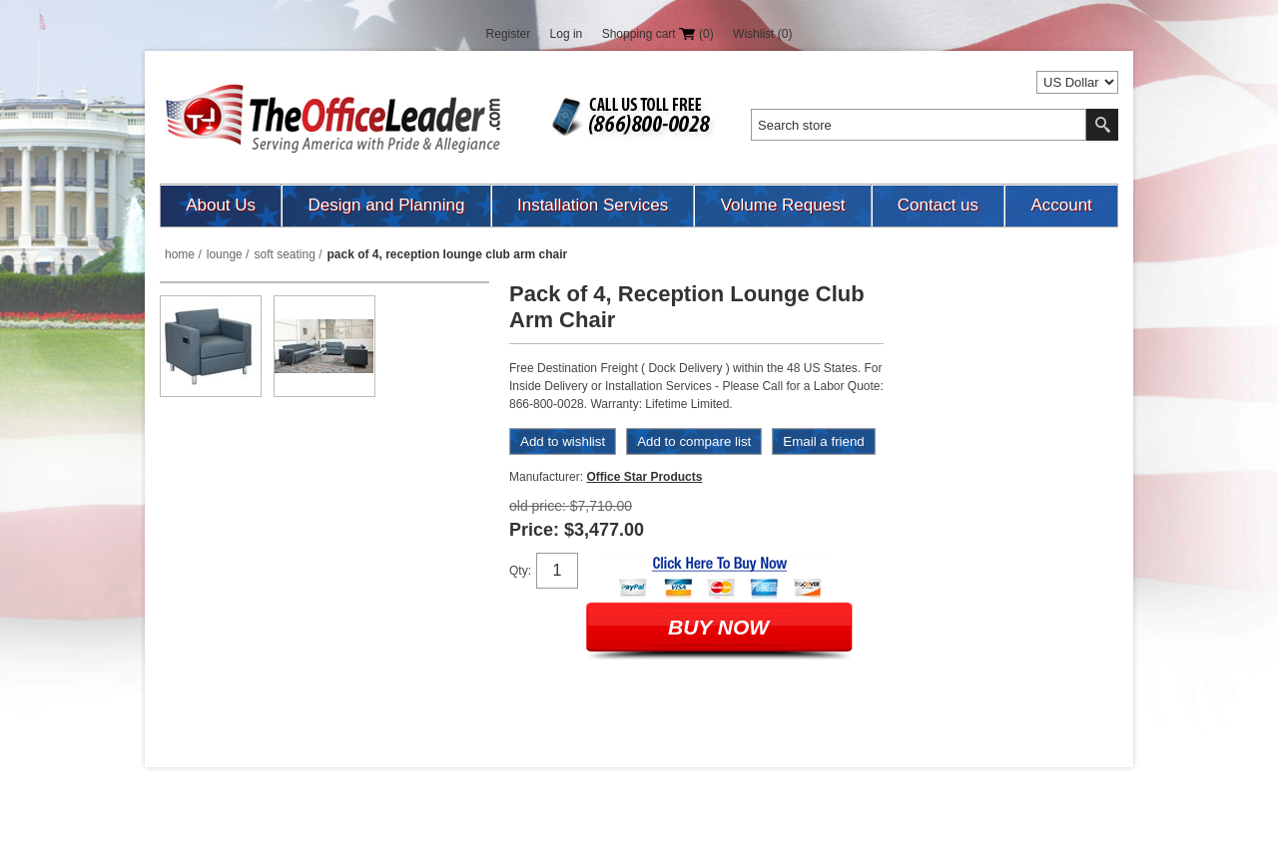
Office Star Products (644, 477)
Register (508, 34)
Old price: (537, 506)
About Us (221, 205)
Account (1060, 205)
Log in (566, 34)
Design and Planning (387, 205)
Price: (534, 530)
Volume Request (783, 205)
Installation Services (592, 205)
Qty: (520, 571)
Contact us (938, 205)
